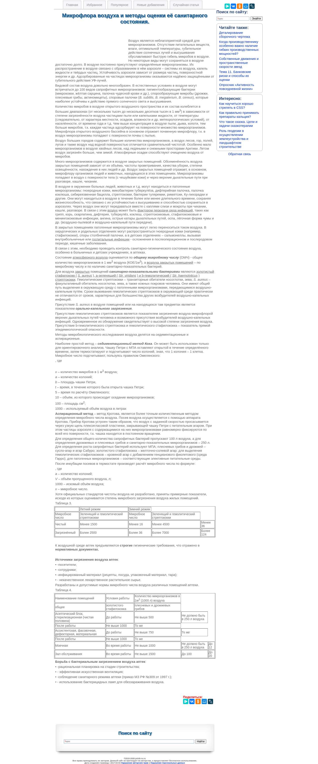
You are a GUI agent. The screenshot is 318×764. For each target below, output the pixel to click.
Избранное (94, 5)
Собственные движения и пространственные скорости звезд (239, 63)
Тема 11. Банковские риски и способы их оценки (235, 76)
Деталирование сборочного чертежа (234, 34)
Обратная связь (239, 154)
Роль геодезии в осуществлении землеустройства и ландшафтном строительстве (233, 139)
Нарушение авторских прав (134, 763)
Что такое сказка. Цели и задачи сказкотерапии (238, 124)
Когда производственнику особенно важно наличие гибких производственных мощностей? (239, 47)
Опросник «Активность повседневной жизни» (236, 87)
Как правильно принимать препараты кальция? (239, 114)
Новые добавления (151, 5)
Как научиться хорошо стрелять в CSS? (236, 105)
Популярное (119, 5)
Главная (72, 5)
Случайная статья (186, 5)
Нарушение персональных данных (168, 763)
